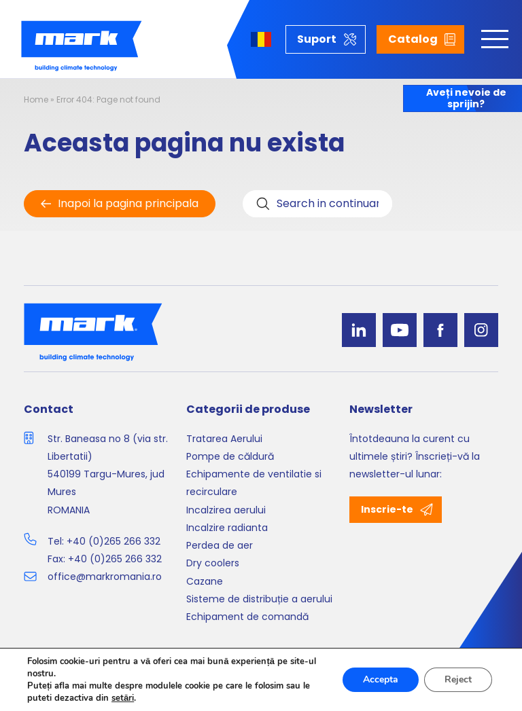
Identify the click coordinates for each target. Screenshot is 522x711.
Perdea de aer (219, 545)
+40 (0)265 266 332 (113, 541)
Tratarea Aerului (224, 438)
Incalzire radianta (227, 527)
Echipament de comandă (247, 616)
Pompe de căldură (230, 456)
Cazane (204, 581)
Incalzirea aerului (226, 510)
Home (36, 99)
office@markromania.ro (105, 576)
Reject (458, 679)
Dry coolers (212, 563)
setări (122, 698)
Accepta (380, 679)
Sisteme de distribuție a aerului (259, 599)
